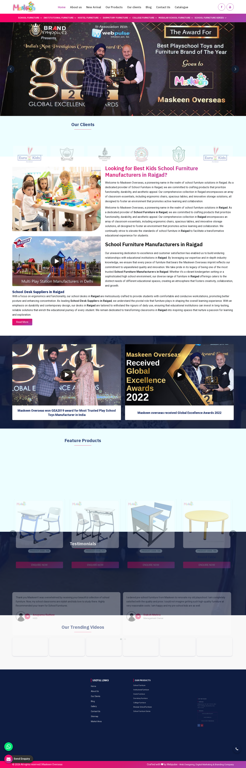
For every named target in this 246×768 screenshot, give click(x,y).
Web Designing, (187, 764)
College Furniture (144, 17)
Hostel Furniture (89, 17)
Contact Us (163, 7)
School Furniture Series (211, 17)
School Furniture (30, 17)
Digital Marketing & (205, 764)
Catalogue (181, 7)
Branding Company (224, 764)
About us (76, 7)
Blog (149, 7)
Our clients (134, 7)
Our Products (114, 7)
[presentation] (11, 69)
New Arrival (93, 7)
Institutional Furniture (60, 17)
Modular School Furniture (176, 17)
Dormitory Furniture (117, 17)
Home (62, 7)
